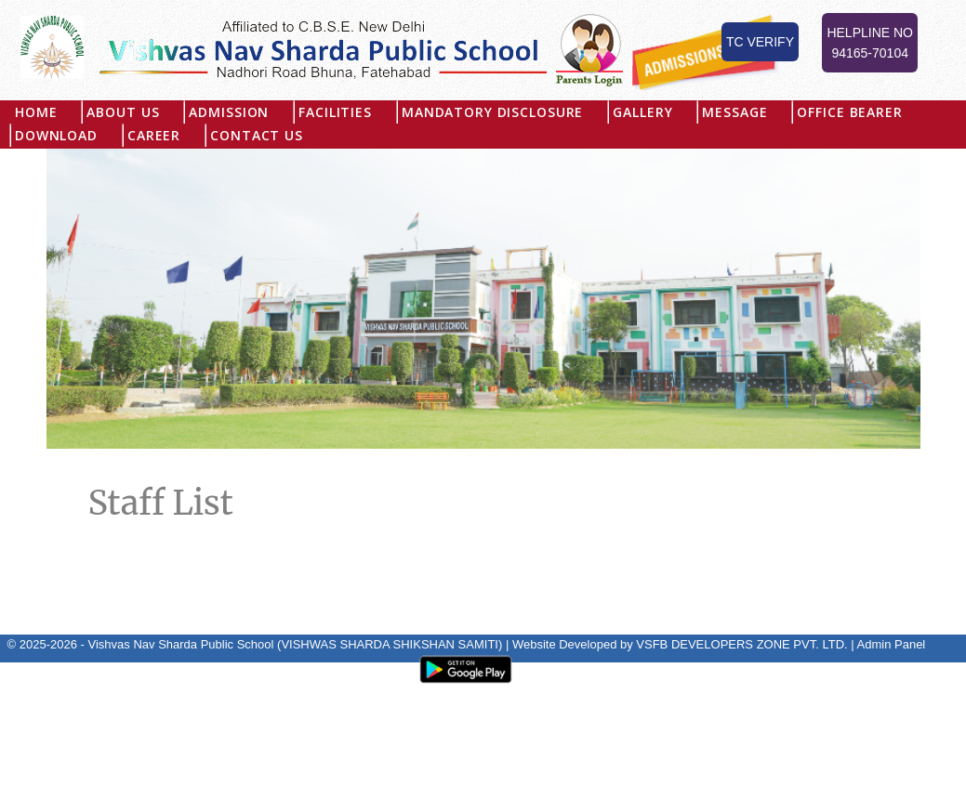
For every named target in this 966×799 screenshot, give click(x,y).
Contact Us (256, 135)
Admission (230, 112)
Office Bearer (850, 112)
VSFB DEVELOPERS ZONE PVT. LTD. (741, 644)
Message (735, 112)
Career (153, 135)
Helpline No (870, 44)
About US (123, 112)
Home (36, 112)
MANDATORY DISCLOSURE (492, 112)
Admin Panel (891, 644)
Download (56, 135)
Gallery (642, 112)
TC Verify (760, 41)
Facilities (335, 112)
